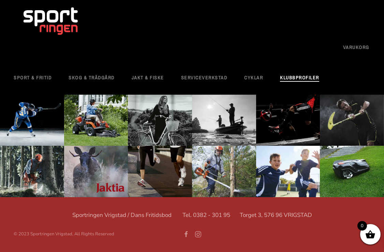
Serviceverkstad (204, 78)
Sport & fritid (32, 78)
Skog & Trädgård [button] (92, 78)
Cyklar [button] (253, 78)
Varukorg (356, 47)
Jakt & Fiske (148, 78)
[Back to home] (51, 22)
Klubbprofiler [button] (299, 78)
